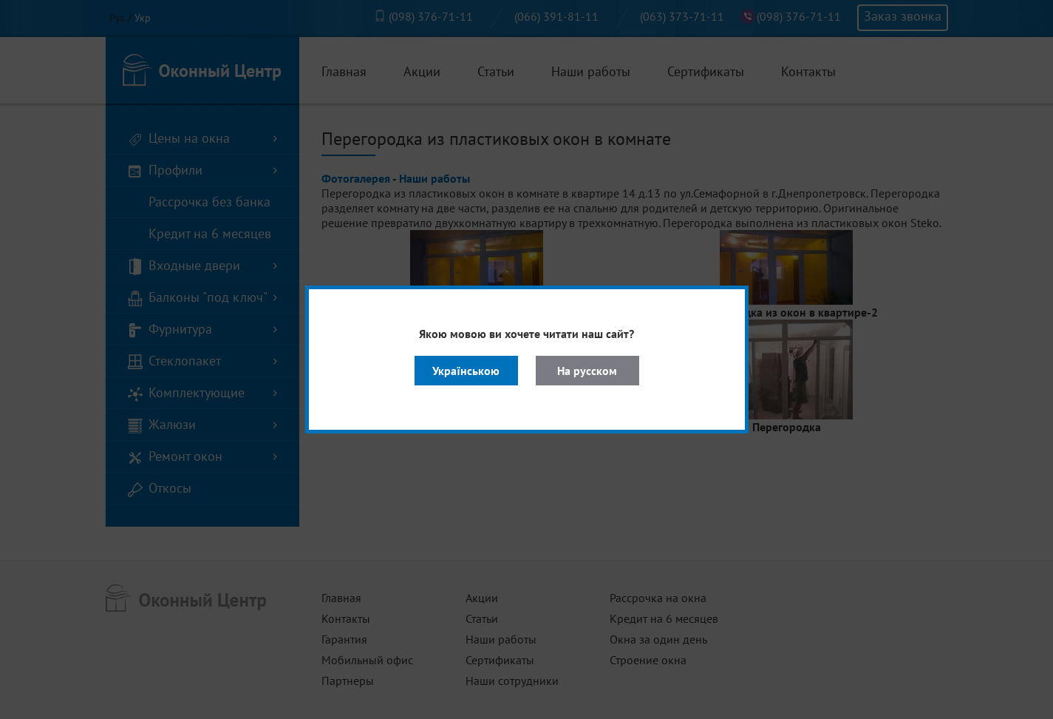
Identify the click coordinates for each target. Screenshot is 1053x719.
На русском (587, 370)
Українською (466, 370)
